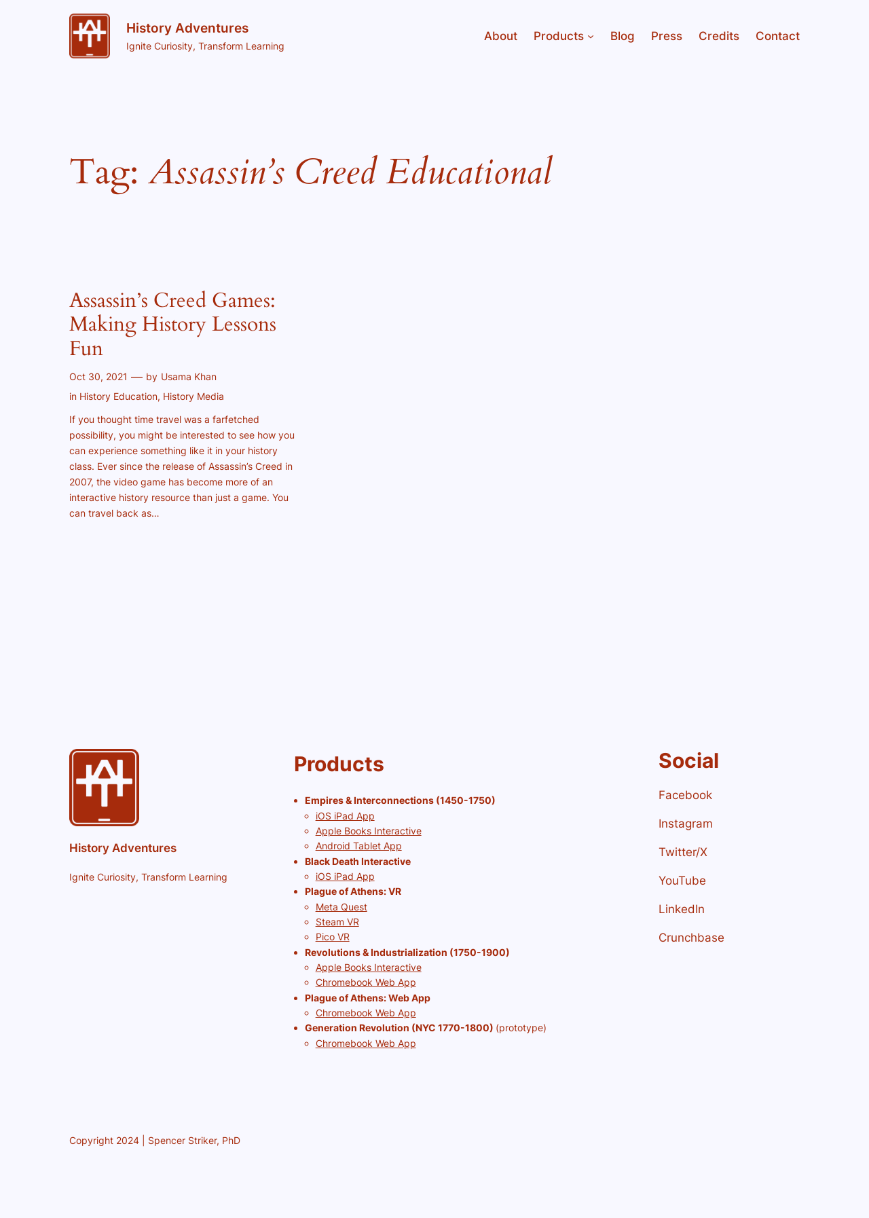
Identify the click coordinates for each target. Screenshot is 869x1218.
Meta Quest (341, 906)
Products (559, 36)
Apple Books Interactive (369, 830)
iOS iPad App (345, 816)
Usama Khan (189, 376)
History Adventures (187, 28)
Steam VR (337, 921)
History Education (118, 396)
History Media (193, 396)
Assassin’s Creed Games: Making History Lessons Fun (172, 325)
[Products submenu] (590, 36)
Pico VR (333, 936)
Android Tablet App (359, 845)
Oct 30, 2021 (98, 376)
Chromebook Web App (366, 982)
